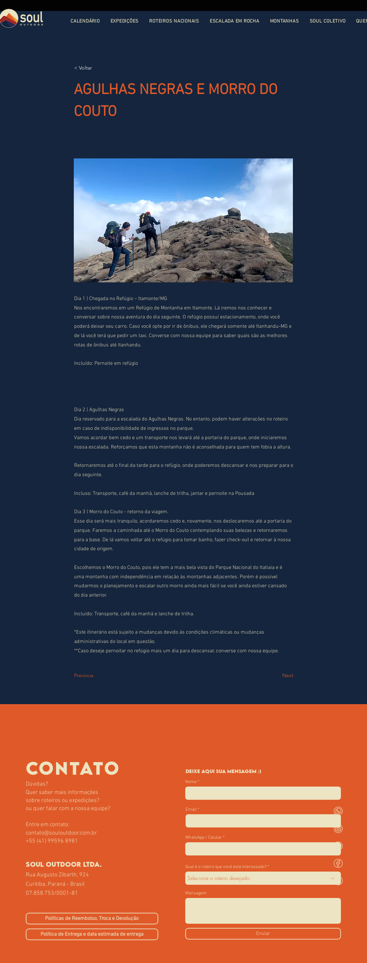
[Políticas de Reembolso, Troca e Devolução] (92, 918)
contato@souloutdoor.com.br (61, 833)
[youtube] (338, 880)
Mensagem (196, 893)
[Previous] (95, 675)
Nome (191, 782)
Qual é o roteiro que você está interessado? (225, 867)
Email (191, 809)
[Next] (277, 675)
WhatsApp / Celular (203, 838)
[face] (338, 863)
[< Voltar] (95, 67)
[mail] (338, 846)
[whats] (338, 811)
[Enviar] (263, 933)
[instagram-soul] (338, 828)
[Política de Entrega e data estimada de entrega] (92, 934)
